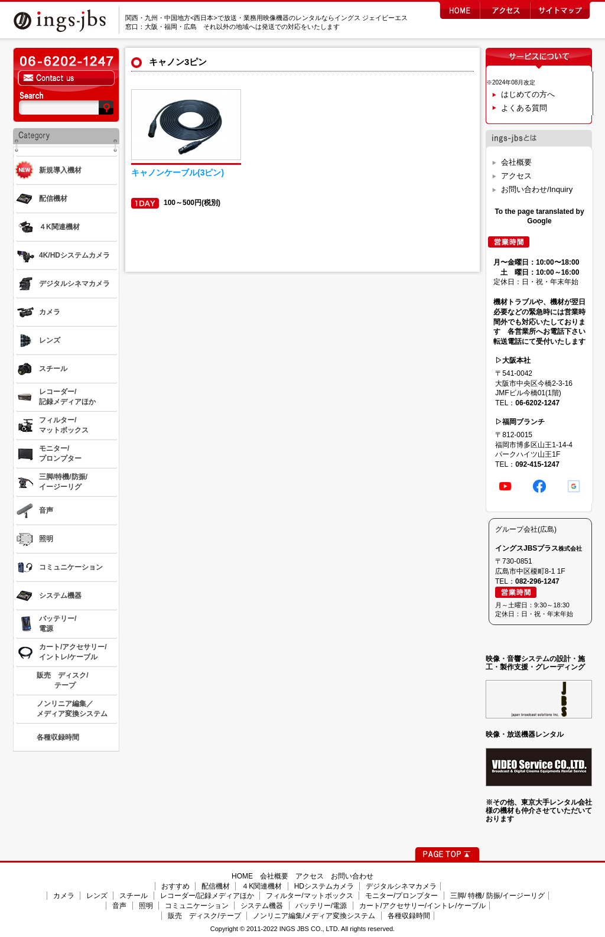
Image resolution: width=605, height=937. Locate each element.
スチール (133, 896)
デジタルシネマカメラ (401, 886)
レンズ (97, 896)
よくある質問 (524, 107)
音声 (119, 906)
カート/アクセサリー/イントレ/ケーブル (422, 906)
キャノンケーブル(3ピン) (177, 172)
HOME (242, 876)
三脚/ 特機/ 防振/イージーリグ (497, 896)
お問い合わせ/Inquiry (537, 189)
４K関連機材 (262, 886)
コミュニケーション (197, 906)
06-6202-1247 (537, 403)
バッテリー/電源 (321, 906)
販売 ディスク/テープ (204, 916)
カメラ (63, 896)
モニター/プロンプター (401, 896)
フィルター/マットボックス (309, 896)
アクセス (516, 175)
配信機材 (215, 886)
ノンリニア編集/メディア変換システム (314, 916)
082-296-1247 (537, 581)
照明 (146, 906)
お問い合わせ (352, 876)
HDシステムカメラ (324, 886)
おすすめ (175, 886)
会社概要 (516, 162)
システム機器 (261, 906)
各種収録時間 (409, 916)
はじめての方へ (528, 94)
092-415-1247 (537, 464)
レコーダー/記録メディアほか (207, 896)
